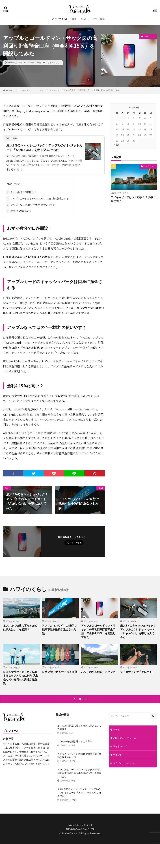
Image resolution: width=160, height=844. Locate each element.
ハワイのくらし (60, 19)
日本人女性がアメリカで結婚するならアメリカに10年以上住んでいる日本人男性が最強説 (20, 677)
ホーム (116, 729)
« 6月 (116, 144)
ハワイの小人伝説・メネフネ (98, 671)
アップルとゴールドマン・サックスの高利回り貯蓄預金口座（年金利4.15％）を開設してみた (77, 90)
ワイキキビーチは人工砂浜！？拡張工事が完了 (133, 199)
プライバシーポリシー (124, 763)
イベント (84, 19)
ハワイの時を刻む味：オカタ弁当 (74, 741)
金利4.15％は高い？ (19, 211)
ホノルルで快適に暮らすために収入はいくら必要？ (20, 627)
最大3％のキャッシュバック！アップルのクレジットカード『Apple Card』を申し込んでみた (44, 147)
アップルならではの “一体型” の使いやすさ (30, 204)
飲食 (74, 19)
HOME (9, 90)
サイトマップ (120, 746)
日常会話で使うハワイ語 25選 (59, 671)
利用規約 (117, 754)
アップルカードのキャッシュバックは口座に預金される (37, 198)
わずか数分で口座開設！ (21, 192)
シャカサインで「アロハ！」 (137, 671)
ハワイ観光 (98, 19)
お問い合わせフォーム (124, 737)
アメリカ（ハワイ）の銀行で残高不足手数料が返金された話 (59, 629)
